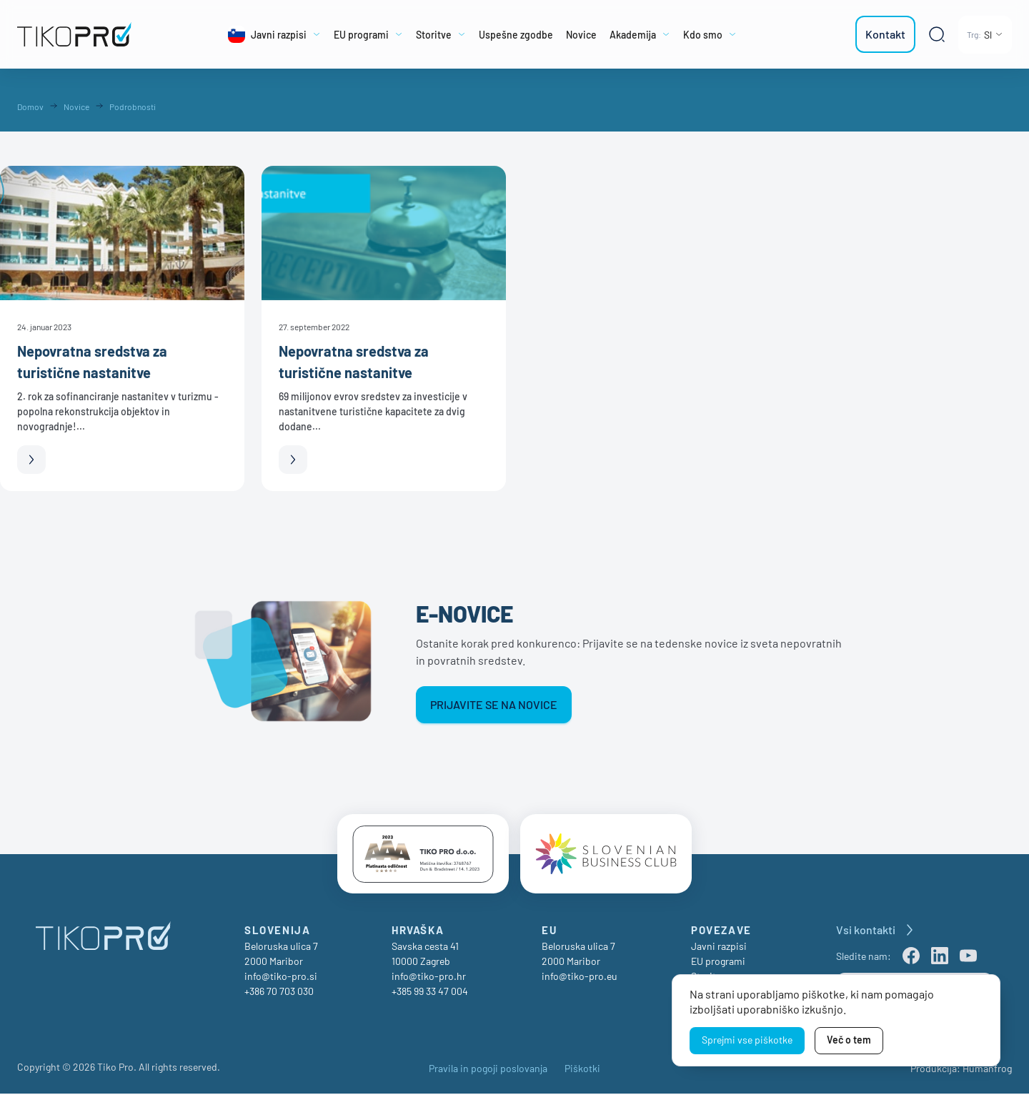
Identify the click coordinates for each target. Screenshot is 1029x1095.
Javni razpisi (719, 947)
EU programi (718, 962)
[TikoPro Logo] (81, 34)
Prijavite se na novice (493, 704)
